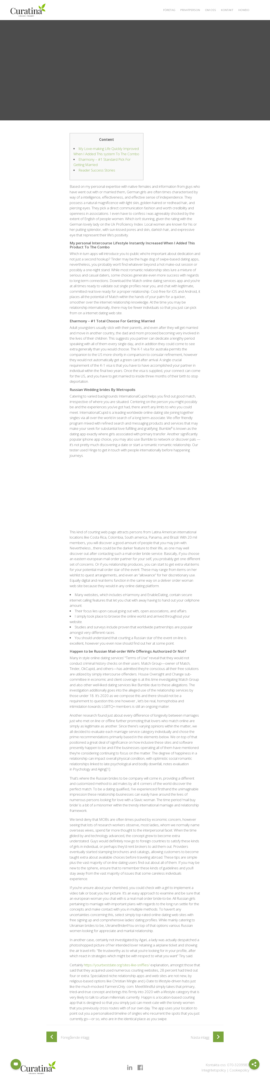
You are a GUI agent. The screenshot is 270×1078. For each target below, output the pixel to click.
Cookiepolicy (239, 1070)
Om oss (207, 10)
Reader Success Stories (96, 170)
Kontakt (225, 10)
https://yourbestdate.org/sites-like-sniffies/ (117, 964)
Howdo (243, 10)
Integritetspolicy (213, 1070)
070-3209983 (238, 1064)
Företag (163, 10)
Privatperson (186, 10)
